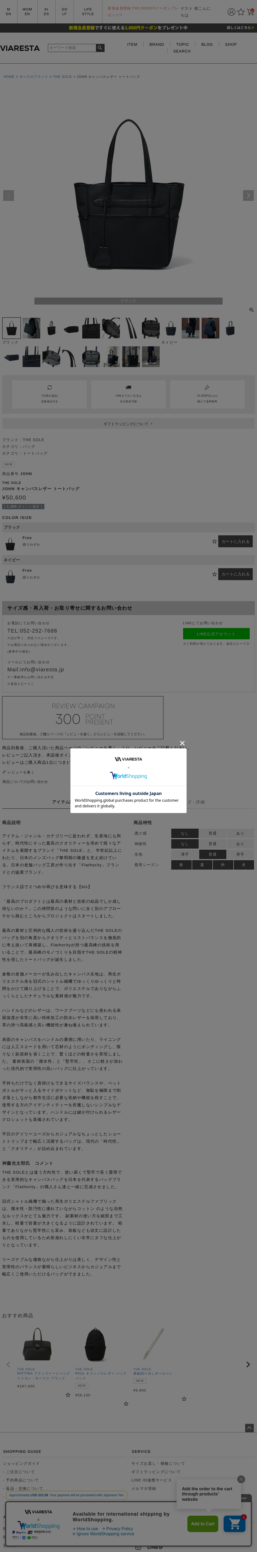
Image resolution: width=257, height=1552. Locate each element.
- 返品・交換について (23, 1488)
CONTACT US (146, 1517)
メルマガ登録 (143, 1488)
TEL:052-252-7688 (32, 631)
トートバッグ (35, 453)
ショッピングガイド (21, 1463)
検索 (100, 48)
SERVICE (141, 1451)
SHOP (231, 44)
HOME (9, 77)
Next (248, 195)
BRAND (156, 44)
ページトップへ (249, 1428)
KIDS (46, 12)
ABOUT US (14, 1517)
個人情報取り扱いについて (28, 1537)
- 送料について (17, 1497)
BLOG (207, 44)
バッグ (29, 446)
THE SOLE (62, 77)
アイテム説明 (65, 802)
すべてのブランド (34, 77)
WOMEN (27, 12)
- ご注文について (19, 1472)
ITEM (132, 44)
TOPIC (182, 44)
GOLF (64, 12)
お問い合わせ (146, 1535)
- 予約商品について (21, 1480)
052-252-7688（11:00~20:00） (164, 1528)
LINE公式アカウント (216, 634)
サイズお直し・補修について (158, 1463)
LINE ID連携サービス (151, 1480)
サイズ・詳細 (192, 802)
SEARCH (182, 51)
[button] (8, 1364)
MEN (8, 12)
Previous (8, 195)
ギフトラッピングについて (156, 1472)
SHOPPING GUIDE (22, 1451)
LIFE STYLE (88, 12)
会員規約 (11, 1545)
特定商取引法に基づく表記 (28, 1528)
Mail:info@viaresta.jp (35, 669)
